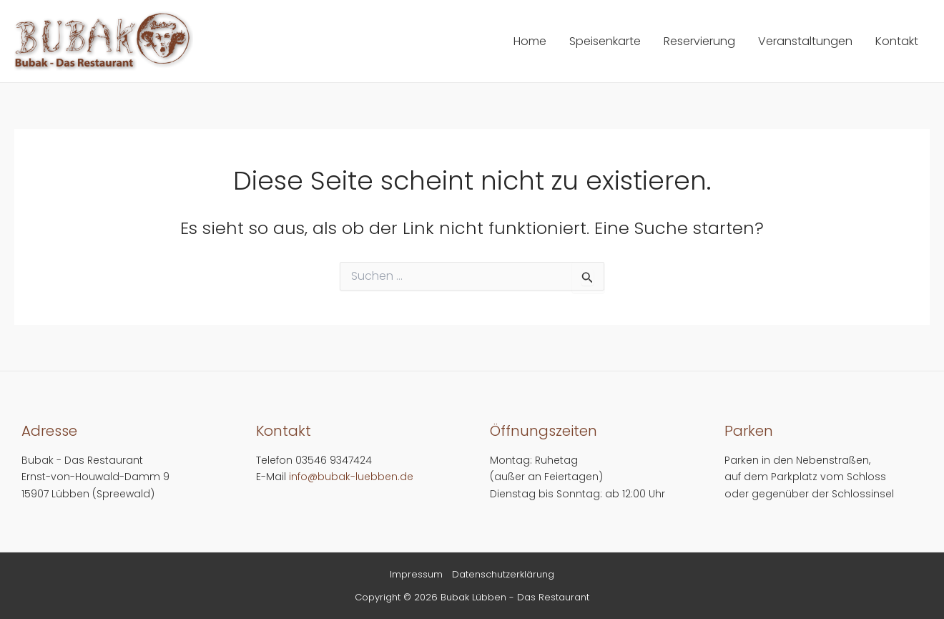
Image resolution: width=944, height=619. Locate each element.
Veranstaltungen (805, 41)
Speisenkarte (605, 41)
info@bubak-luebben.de (351, 476)
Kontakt (896, 41)
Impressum (416, 574)
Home (529, 41)
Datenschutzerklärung (503, 574)
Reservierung (699, 41)
